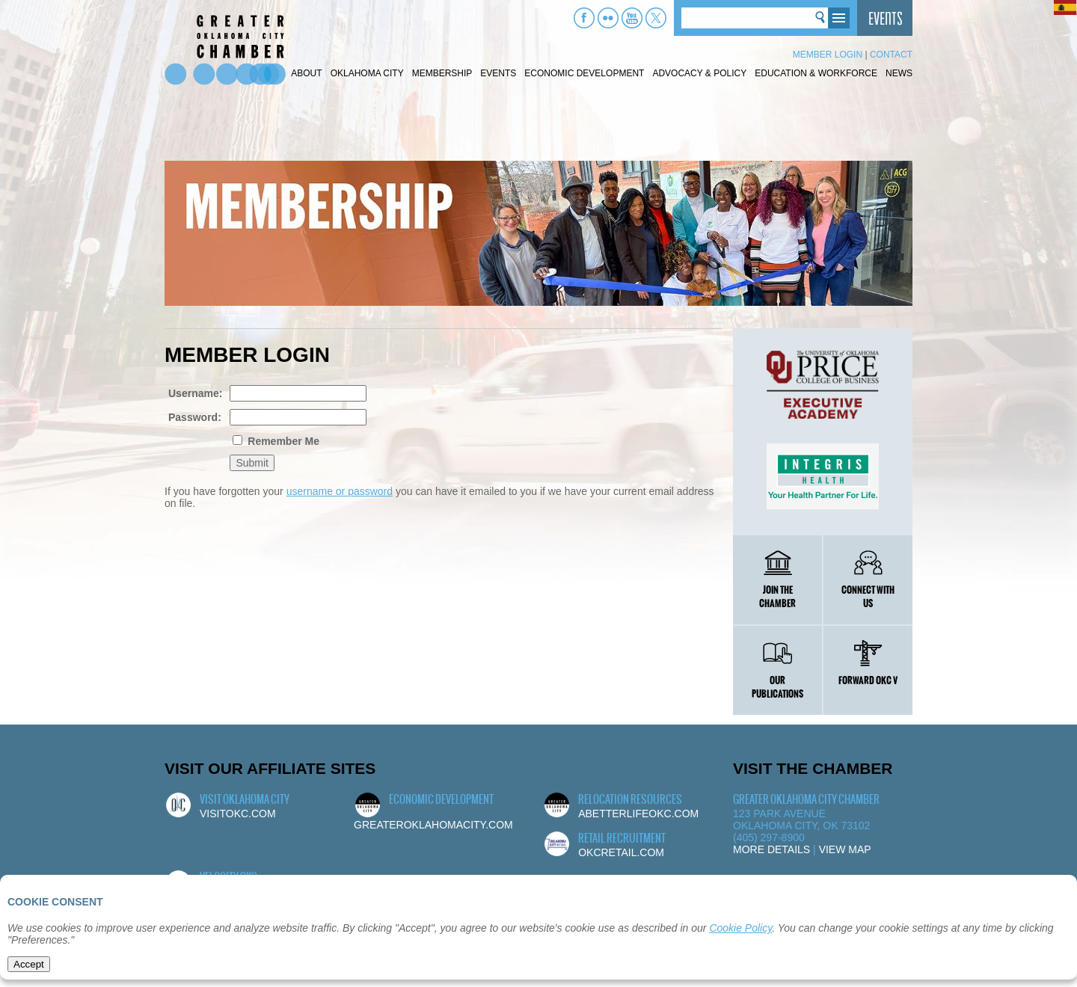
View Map (845, 849)
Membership (442, 73)
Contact (891, 54)
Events (498, 73)
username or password (339, 491)
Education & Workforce (816, 73)
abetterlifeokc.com (638, 814)
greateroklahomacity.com (433, 825)
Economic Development (584, 73)
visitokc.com (238, 814)
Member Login (827, 54)
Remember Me (282, 441)
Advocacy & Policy (699, 73)
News (899, 73)
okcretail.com (621, 852)
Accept (28, 964)
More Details (771, 849)
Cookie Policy (740, 928)
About (306, 73)
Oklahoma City (367, 73)
